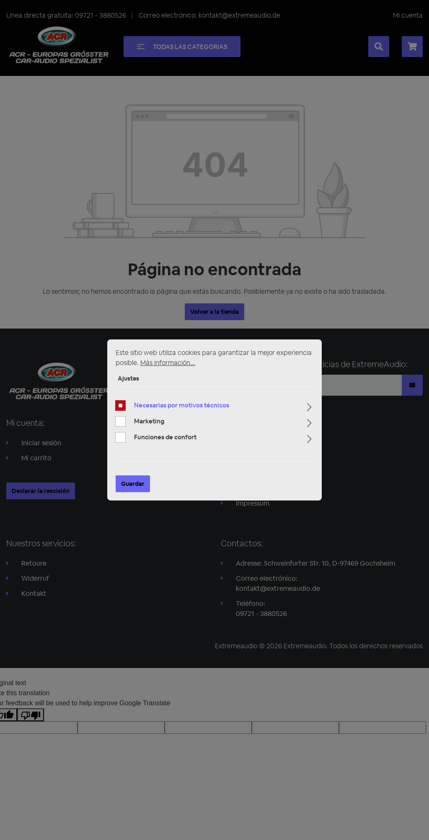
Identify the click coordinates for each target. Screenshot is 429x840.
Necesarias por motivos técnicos (181, 405)
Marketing (149, 421)
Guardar (133, 484)
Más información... (167, 362)
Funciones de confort (165, 437)
